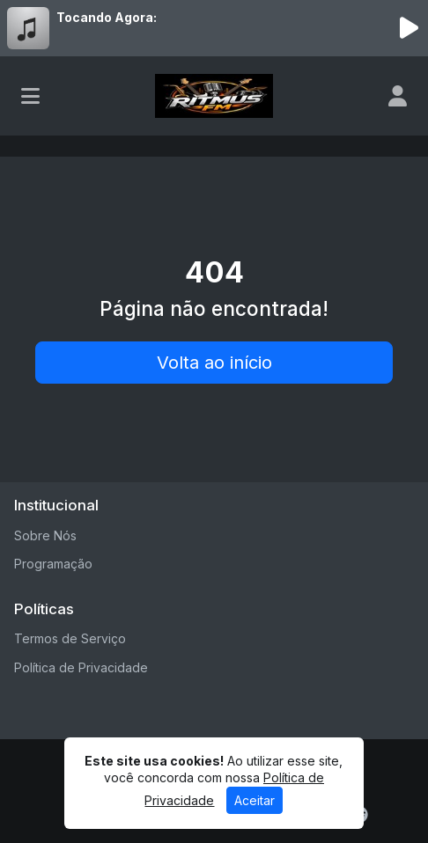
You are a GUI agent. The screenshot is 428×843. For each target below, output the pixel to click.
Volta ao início (214, 362)
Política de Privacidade (81, 667)
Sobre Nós (45, 535)
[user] (397, 96)
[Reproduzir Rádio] (408, 28)
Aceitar (254, 800)
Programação (53, 563)
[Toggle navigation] (30, 96)
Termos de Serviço (70, 638)
